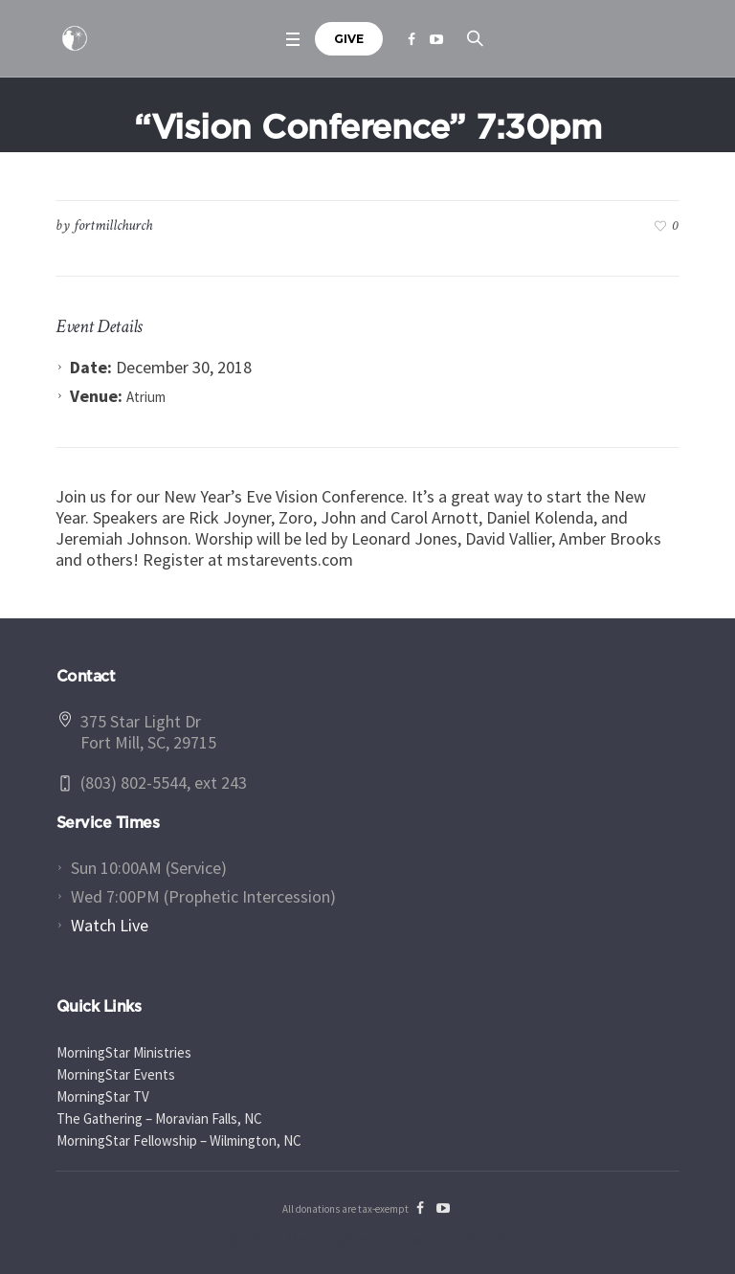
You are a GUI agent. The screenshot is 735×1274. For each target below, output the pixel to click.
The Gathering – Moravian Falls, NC (159, 1118)
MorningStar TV (102, 1096)
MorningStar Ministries (123, 1052)
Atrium (146, 397)
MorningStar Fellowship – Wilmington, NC (178, 1140)
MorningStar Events (115, 1074)
